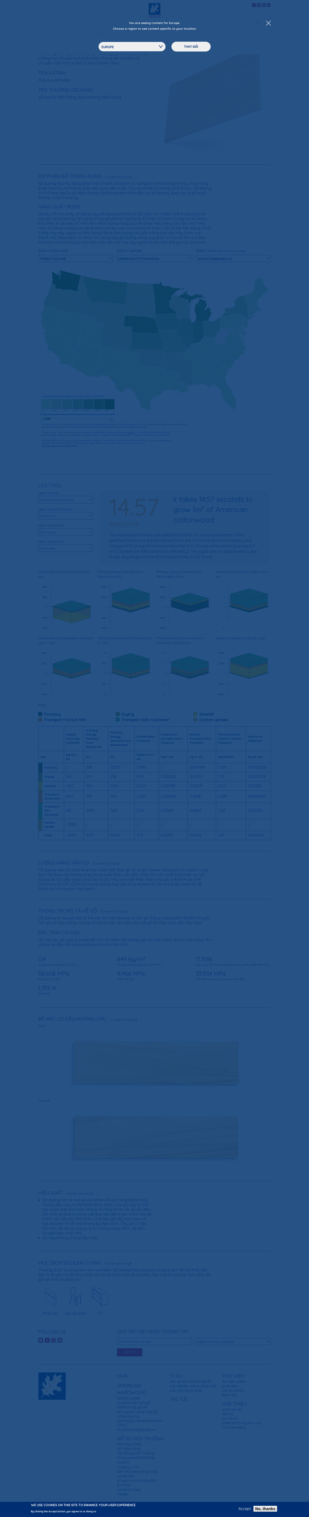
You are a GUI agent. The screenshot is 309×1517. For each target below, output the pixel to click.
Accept (244, 1509)
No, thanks (265, 1509)
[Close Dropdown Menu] (268, 23)
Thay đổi (191, 47)
